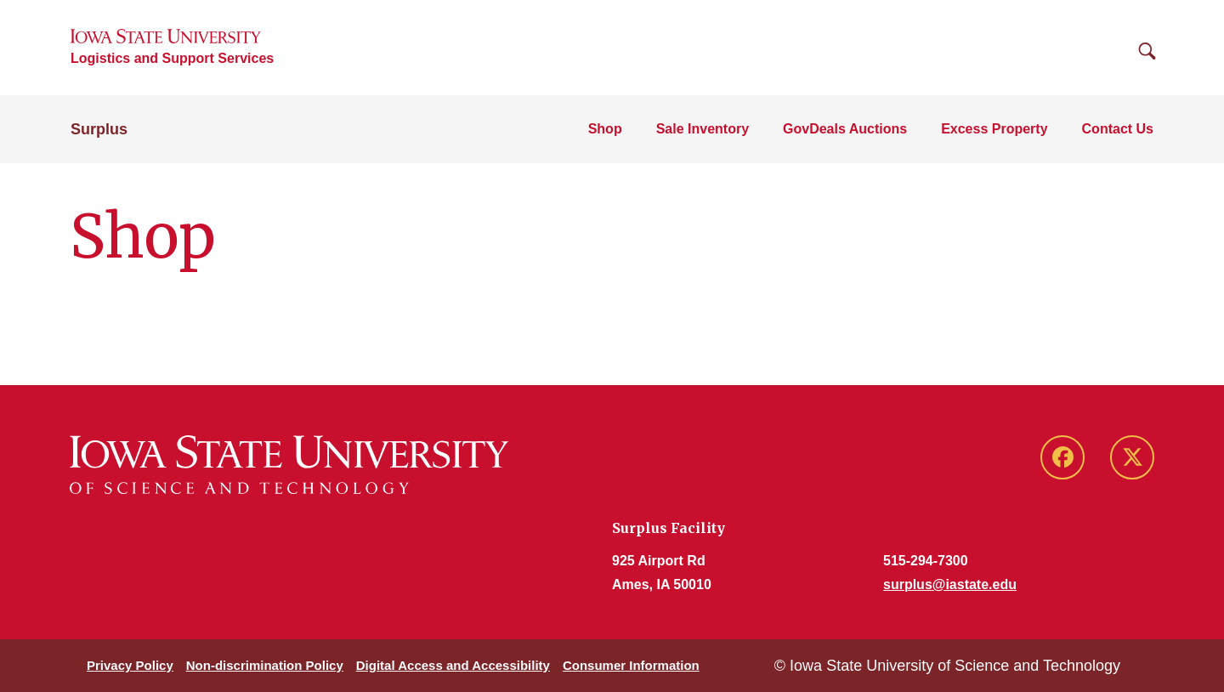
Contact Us (1117, 129)
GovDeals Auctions (845, 129)
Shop (605, 129)
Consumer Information (631, 665)
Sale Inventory (702, 129)
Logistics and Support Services (172, 58)
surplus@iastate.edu (950, 584)
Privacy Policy (130, 665)
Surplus (99, 129)
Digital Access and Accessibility (453, 665)
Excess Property (994, 129)
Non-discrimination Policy (264, 665)
